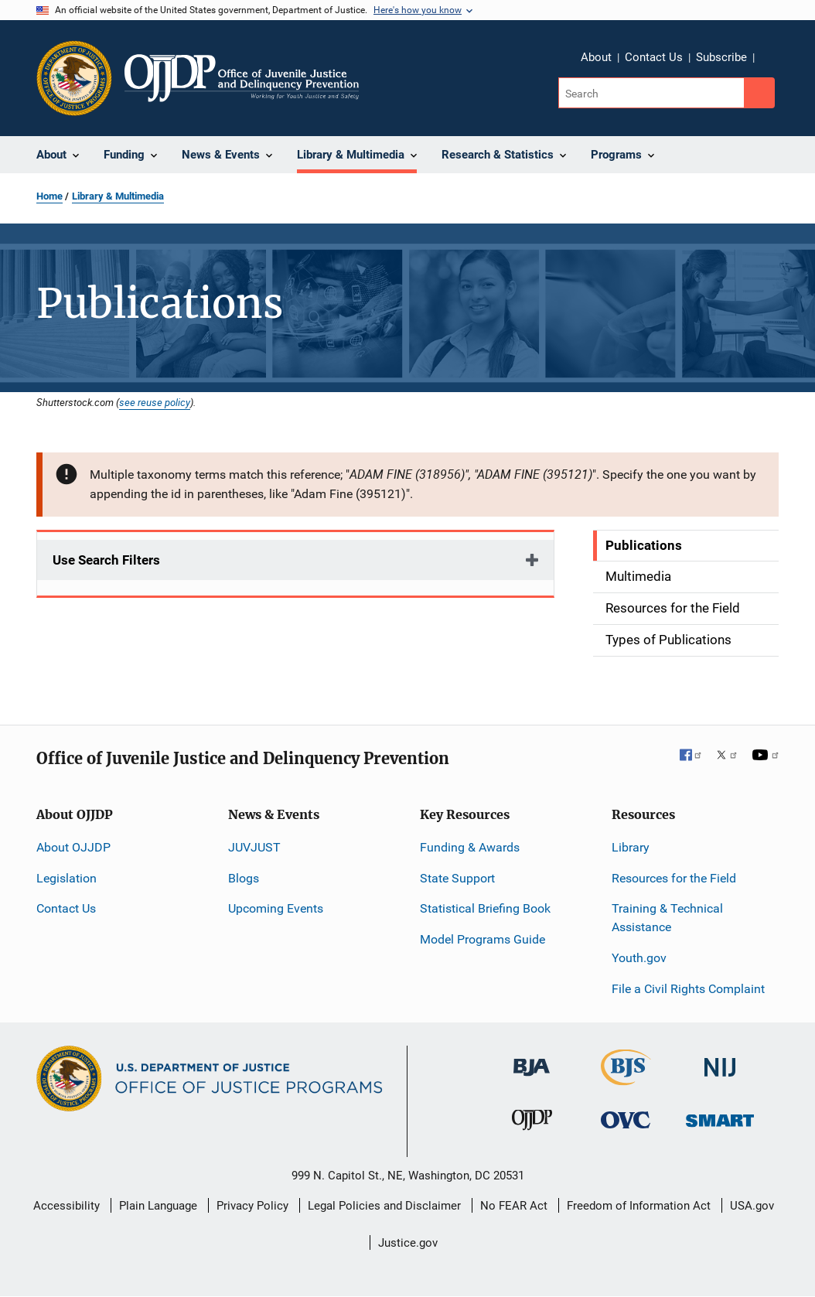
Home (49, 196)
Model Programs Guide (482, 939)
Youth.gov (639, 958)
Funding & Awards (470, 847)
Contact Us (654, 57)
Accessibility (66, 1206)
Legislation (66, 878)
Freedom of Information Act (639, 1206)
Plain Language (158, 1206)
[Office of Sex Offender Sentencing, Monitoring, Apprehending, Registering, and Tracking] (720, 1116)
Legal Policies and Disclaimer (384, 1206)
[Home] (241, 78)
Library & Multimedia (118, 196)
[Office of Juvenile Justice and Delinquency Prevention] (532, 1123)
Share (772, 59)
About (596, 57)
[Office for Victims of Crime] (625, 1119)
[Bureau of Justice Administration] (531, 1059)
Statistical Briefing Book (485, 908)
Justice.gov (408, 1243)
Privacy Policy (252, 1206)
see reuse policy (154, 402)
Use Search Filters (106, 560)
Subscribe (721, 57)
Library (631, 847)
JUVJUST (254, 847)
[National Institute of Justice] (719, 1060)
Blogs (243, 878)
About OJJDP (73, 847)
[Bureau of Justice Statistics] (626, 1077)
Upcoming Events (275, 908)
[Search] (652, 92)
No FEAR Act (513, 1206)
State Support (457, 878)
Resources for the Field (674, 878)
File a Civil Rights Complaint (688, 988)
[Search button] (759, 92)
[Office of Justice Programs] (74, 78)
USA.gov (752, 1206)
